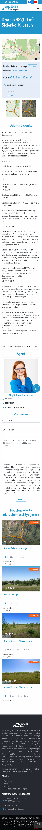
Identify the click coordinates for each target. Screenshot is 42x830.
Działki (6, 786)
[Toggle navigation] (37, 8)
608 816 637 (13, 2)
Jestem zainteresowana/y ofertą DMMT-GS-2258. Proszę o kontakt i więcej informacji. (21, 449)
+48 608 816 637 (11, 805)
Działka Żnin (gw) (11, 594)
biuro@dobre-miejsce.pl (14, 407)
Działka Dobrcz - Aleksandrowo (17, 640)
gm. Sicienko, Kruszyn (15, 84)
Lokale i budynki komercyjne (15, 789)
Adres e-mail (7, 420)
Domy (5, 783)
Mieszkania (7, 781)
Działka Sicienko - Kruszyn (15, 548)
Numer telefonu (8, 430)
